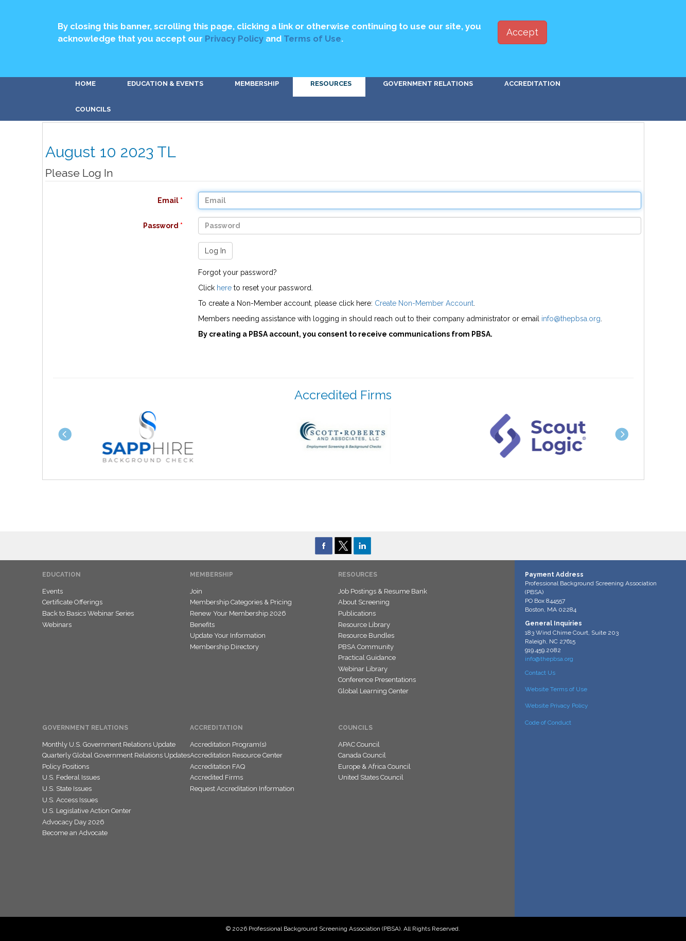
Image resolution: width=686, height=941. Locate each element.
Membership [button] (257, 83)
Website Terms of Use (556, 689)
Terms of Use (312, 38)
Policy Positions (65, 766)
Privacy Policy (234, 38)
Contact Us (540, 672)
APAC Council (359, 744)
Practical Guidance (367, 657)
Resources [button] (330, 83)
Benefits (202, 625)
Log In (215, 251)
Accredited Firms (216, 777)
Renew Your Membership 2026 (238, 613)
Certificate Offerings (72, 602)
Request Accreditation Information (242, 788)
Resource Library (364, 625)
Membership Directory (224, 647)
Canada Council (362, 755)
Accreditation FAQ (217, 766)
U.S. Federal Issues (71, 777)
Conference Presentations (377, 680)
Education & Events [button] (165, 83)
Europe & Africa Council (374, 766)
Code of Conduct (548, 722)
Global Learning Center (373, 691)
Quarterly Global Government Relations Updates (116, 755)
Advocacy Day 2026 (73, 822)
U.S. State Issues (67, 788)
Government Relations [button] (428, 83)
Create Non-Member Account (424, 303)
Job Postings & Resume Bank (382, 591)
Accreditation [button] (532, 83)
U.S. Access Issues (70, 800)
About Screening (364, 602)
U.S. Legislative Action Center (86, 811)
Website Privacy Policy (556, 705)
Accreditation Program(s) (228, 744)
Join (196, 591)
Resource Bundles (366, 635)
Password (109, 225)
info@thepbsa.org (571, 319)
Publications (357, 613)
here (224, 288)
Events (52, 591)
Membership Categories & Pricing (241, 602)
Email (109, 200)
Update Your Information (228, 635)
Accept (522, 32)
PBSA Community (366, 647)
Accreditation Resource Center (236, 755)
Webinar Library (363, 669)
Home (85, 83)
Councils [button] (93, 109)
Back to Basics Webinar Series (88, 613)
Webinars (57, 625)
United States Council (370, 777)
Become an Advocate (75, 833)
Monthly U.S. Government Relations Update (108, 744)
